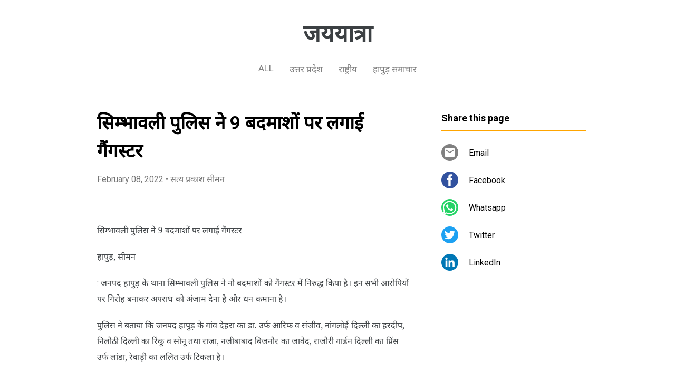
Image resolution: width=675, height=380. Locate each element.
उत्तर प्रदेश (306, 69)
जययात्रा (337, 34)
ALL (266, 68)
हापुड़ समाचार (395, 69)
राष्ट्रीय (348, 69)
